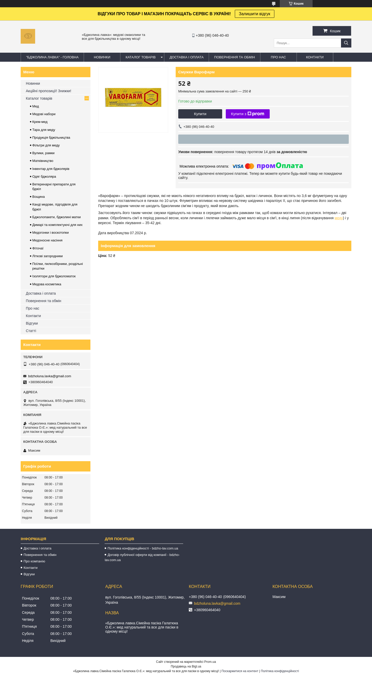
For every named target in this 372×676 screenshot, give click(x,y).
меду (339, 218)
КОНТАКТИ (315, 57)
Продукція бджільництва (51, 137)
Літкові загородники (47, 256)
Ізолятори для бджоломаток (54, 276)
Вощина (38, 197)
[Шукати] (346, 43)
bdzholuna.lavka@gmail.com (49, 376)
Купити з (247, 114)
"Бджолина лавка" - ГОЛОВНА (52, 57)
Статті (31, 331)
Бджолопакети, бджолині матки (56, 217)
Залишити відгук (254, 14)
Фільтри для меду (46, 145)
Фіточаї (37, 248)
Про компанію (34, 561)
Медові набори (44, 114)
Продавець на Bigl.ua (186, 666)
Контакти (33, 316)
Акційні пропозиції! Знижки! (48, 91)
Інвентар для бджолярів (50, 169)
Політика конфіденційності (280, 671)
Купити (200, 114)
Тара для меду (43, 130)
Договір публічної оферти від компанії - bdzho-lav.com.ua (142, 557)
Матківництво (42, 161)
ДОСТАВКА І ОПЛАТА (186, 57)
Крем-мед (40, 122)
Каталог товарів (39, 98)
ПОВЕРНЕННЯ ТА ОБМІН (234, 57)
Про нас (32, 308)
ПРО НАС (278, 57)
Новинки (33, 83)
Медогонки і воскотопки (50, 232)
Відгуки (32, 323)
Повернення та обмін (43, 301)
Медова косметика (46, 284)
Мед (35, 106)
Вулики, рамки (43, 153)
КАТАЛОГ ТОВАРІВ (141, 57)
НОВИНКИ (102, 57)
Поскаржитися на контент (239, 671)
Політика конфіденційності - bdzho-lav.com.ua (142, 548)
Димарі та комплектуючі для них (57, 225)
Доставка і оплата (41, 293)
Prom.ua (210, 662)
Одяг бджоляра (44, 176)
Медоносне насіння (47, 240)
